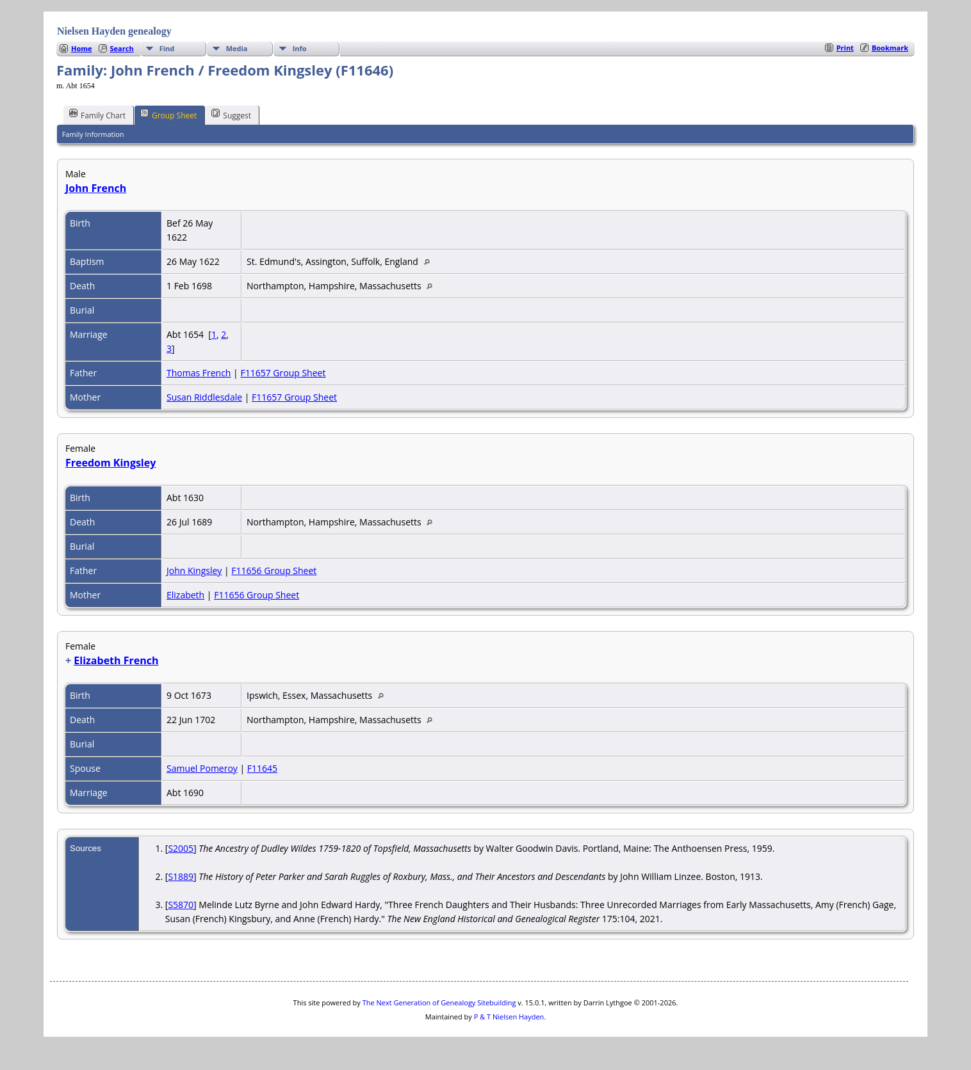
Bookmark (890, 47)
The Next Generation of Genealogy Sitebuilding (439, 1002)
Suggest (231, 114)
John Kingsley (194, 570)
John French (95, 188)
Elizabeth (185, 595)
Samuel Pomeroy (202, 768)
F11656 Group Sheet (273, 570)
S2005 (180, 848)
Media (237, 48)
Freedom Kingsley (110, 463)
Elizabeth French (116, 660)
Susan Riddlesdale (204, 397)
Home (81, 48)
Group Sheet (168, 114)
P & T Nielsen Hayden (509, 1016)
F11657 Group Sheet (282, 373)
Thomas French (199, 373)
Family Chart (97, 114)
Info (300, 48)
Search (122, 48)
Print (845, 47)
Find (167, 48)
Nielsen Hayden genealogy (114, 31)
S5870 (180, 904)
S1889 (180, 876)
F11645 (262, 768)
